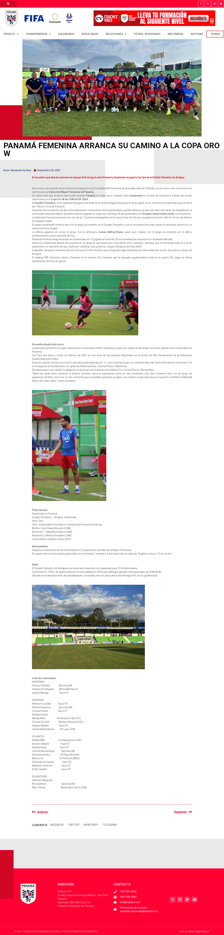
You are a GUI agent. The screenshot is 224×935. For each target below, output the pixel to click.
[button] (57, 825)
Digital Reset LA (202, 931)
